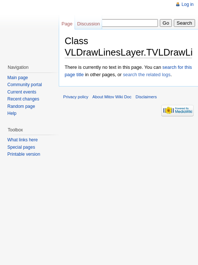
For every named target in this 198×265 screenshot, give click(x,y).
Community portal (24, 84)
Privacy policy (75, 97)
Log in (187, 4)
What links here (22, 139)
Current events (21, 92)
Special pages (21, 147)
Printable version (23, 154)
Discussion (88, 23)
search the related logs (146, 74)
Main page (17, 77)
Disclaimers (146, 97)
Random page (21, 106)
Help (12, 113)
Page (66, 23)
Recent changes (23, 99)
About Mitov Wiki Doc (112, 97)
